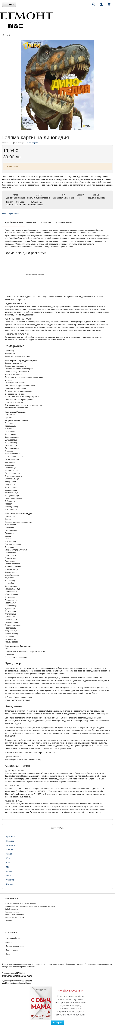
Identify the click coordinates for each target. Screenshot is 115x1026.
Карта (29, 975)
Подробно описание (13, 222)
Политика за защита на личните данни (20, 903)
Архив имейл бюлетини (14, 915)
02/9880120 (27, 981)
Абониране (57, 1022)
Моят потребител (12, 938)
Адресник (9, 942)
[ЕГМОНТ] (26, 15)
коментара (19, 143)
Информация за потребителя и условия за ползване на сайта (30, 906)
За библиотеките (11, 909)
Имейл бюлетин (12, 950)
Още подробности (10, 213)
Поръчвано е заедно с (64, 222)
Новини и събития (12, 912)
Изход (8, 954)
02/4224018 (20, 973)
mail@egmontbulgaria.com (13, 983)
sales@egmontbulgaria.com (14, 975)
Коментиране (32, 143)
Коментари (46, 222)
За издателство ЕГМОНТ (15, 917)
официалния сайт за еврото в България (18, 967)
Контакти (8, 920)
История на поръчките (15, 946)
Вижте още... (32, 222)
